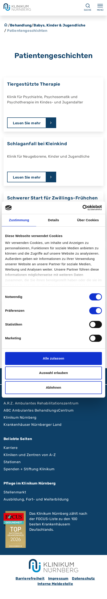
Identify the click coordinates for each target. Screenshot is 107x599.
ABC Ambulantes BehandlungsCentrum (39, 410)
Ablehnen (53, 387)
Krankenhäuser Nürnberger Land (33, 424)
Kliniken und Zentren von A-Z (30, 455)
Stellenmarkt (15, 492)
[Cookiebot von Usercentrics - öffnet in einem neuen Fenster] (82, 208)
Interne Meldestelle (55, 584)
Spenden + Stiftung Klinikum (29, 469)
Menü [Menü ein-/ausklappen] (100, 7)
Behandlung (21, 25)
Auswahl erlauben (53, 373)
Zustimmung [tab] (19, 220)
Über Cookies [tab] (88, 220)
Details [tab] (53, 220)
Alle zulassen (53, 358)
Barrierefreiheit (30, 578)
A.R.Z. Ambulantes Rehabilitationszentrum (41, 403)
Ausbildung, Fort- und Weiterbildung (36, 499)
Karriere (11, 448)
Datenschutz (83, 578)
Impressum (58, 578)
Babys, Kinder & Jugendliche (59, 25)
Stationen (12, 462)
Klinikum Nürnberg (20, 417)
